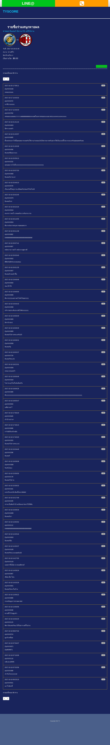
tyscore (11, 11)
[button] (82, 3)
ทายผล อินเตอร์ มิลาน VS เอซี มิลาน (18, 31)
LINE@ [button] (28, 3)
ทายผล (101, 66)
